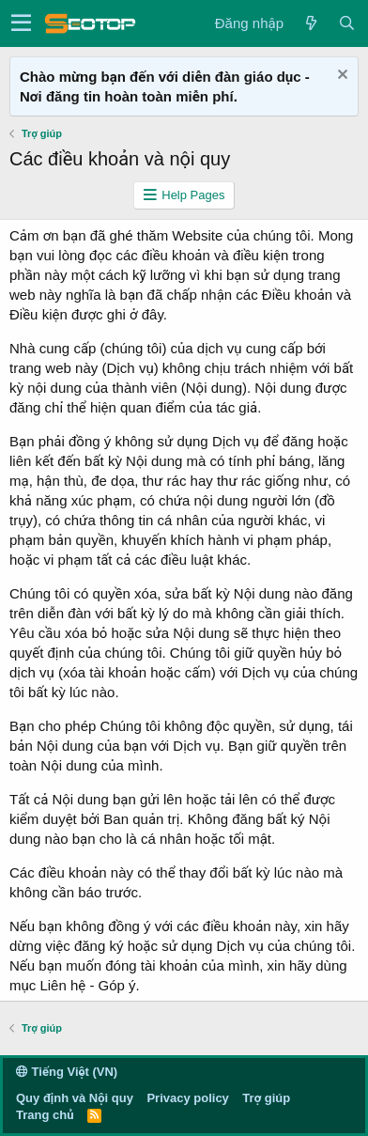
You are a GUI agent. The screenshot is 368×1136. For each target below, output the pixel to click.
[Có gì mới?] (311, 23)
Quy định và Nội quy (74, 1098)
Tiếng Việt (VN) (66, 1072)
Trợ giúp (266, 1098)
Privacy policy (187, 1098)
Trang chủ (44, 1115)
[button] (21, 23)
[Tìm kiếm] (346, 23)
